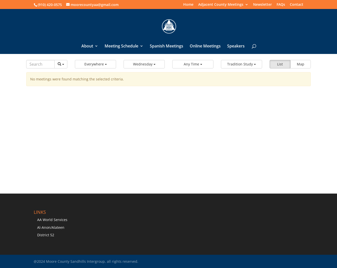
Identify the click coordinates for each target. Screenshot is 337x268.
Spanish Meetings (166, 46)
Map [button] (300, 64)
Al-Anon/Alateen (50, 227)
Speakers (236, 46)
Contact (296, 5)
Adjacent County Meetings (220, 5)
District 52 (45, 235)
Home (188, 5)
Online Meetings (205, 46)
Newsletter (262, 5)
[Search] (40, 64)
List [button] (280, 64)
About (87, 46)
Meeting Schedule (121, 46)
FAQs (281, 5)
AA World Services (52, 219)
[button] (95, 64)
